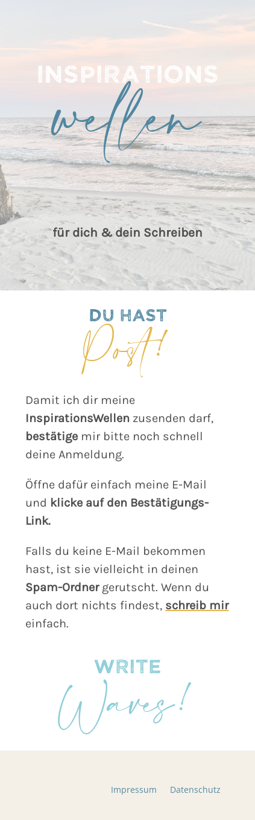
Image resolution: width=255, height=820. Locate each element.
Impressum (134, 790)
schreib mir (196, 605)
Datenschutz (195, 790)
